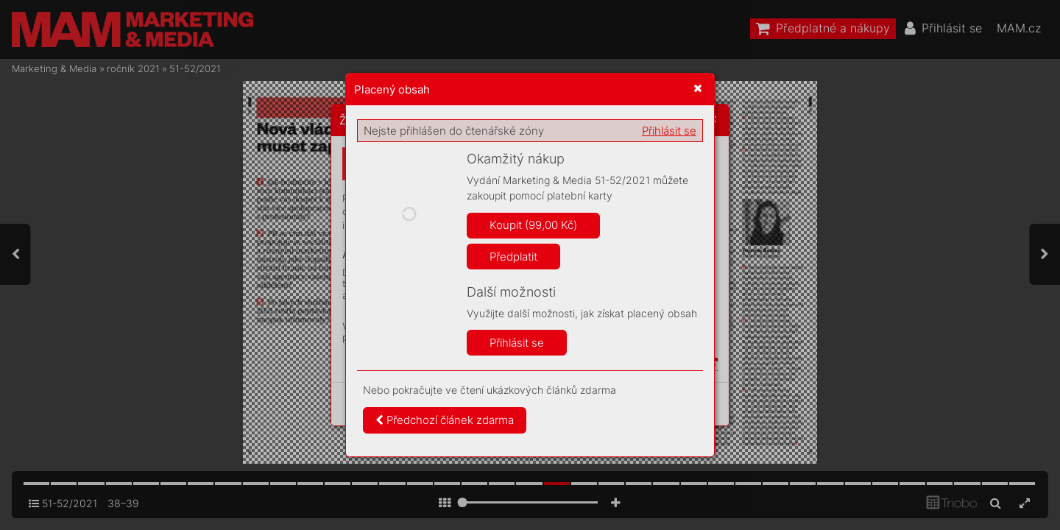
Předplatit (513, 257)
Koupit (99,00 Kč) (533, 225)
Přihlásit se (669, 131)
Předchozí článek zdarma (444, 420)
